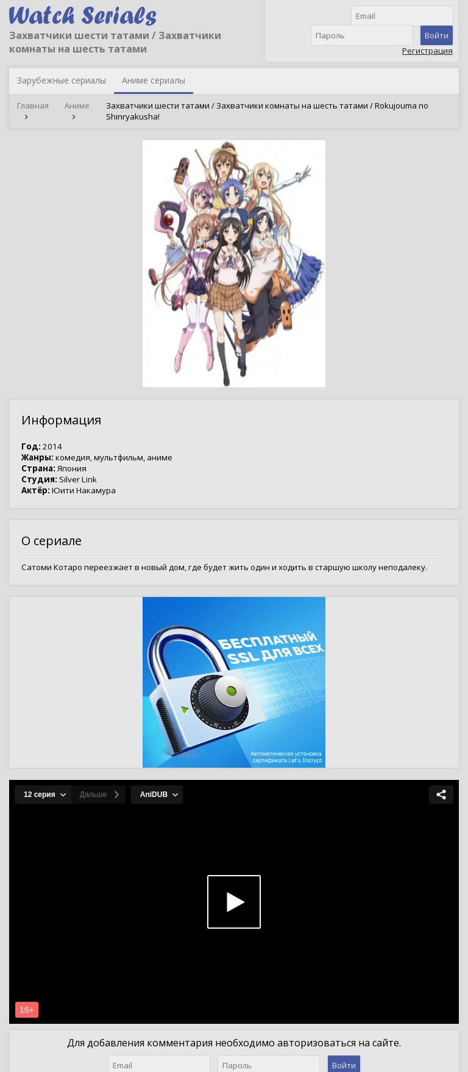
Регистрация (427, 50)
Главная (33, 105)
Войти (436, 35)
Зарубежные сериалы (61, 80)
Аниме (77, 105)
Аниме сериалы (153, 80)
